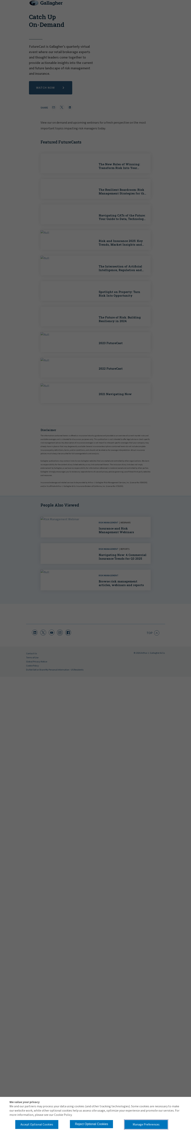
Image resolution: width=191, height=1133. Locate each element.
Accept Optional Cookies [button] (36, 1124)
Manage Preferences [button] (146, 1124)
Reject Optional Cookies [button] (91, 1124)
